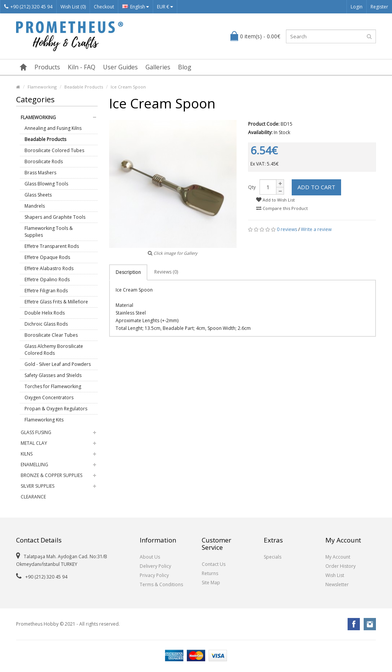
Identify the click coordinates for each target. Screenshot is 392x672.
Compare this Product (282, 208)
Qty (252, 187)
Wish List (334, 575)
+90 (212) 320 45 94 (28, 6)
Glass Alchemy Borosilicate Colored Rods (53, 349)
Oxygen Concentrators (49, 397)
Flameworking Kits (44, 419)
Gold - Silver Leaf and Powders (57, 364)
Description (128, 272)
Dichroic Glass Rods (46, 324)
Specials (272, 557)
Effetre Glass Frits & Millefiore (56, 301)
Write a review (316, 229)
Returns (210, 573)
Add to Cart (316, 187)
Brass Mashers (40, 172)
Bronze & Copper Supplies (51, 475)
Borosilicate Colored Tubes (54, 150)
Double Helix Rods (44, 313)
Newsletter (337, 584)
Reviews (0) (166, 272)
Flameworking (42, 87)
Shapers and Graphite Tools (54, 217)
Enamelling (34, 464)
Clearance (33, 496)
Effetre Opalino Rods (47, 279)
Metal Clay (34, 443)
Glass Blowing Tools (46, 183)
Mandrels (34, 206)
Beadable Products (83, 87)
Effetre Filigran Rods (46, 290)
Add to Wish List (275, 200)
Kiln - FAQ (81, 67)
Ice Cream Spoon (128, 87)
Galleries (157, 67)
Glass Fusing (36, 432)
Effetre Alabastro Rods (49, 268)
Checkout (104, 6)
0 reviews (287, 229)
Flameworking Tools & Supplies (48, 231)
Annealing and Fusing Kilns (53, 128)
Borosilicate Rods (43, 161)
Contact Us (213, 564)
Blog (184, 67)
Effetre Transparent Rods (51, 246)
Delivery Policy (155, 566)
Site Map (211, 582)
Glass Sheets (38, 195)
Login (357, 6)
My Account (337, 557)
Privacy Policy (154, 575)
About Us (150, 557)
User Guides (120, 67)
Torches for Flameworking (52, 386)
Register (379, 6)
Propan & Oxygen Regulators (55, 408)
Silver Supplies (37, 486)
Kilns (27, 454)
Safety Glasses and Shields (53, 375)
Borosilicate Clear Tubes (51, 335)
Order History (340, 566)
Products (47, 67)
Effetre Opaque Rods (47, 257)
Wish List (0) (73, 6)
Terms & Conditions (161, 584)
